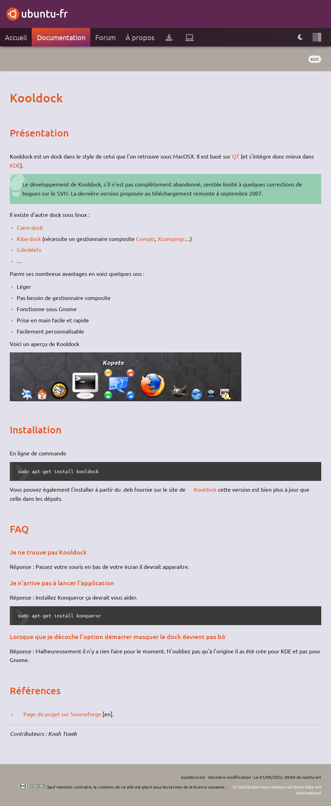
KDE (315, 59)
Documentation (61, 37)
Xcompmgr (171, 238)
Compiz (145, 238)
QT (235, 156)
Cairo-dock (30, 227)
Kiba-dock (29, 238)
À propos (140, 37)
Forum (105, 37)
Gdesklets (29, 249)
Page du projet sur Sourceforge (62, 713)
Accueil (16, 37)
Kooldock (205, 489)
